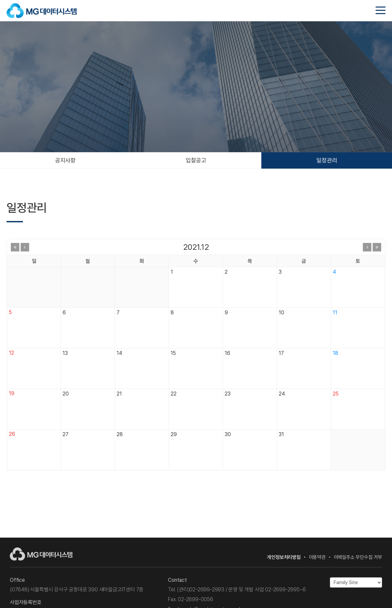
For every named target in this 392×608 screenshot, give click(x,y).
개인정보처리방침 (283, 557)
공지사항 (65, 160)
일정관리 (326, 160)
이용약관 (317, 557)
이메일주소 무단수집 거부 (358, 557)
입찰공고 (196, 160)
